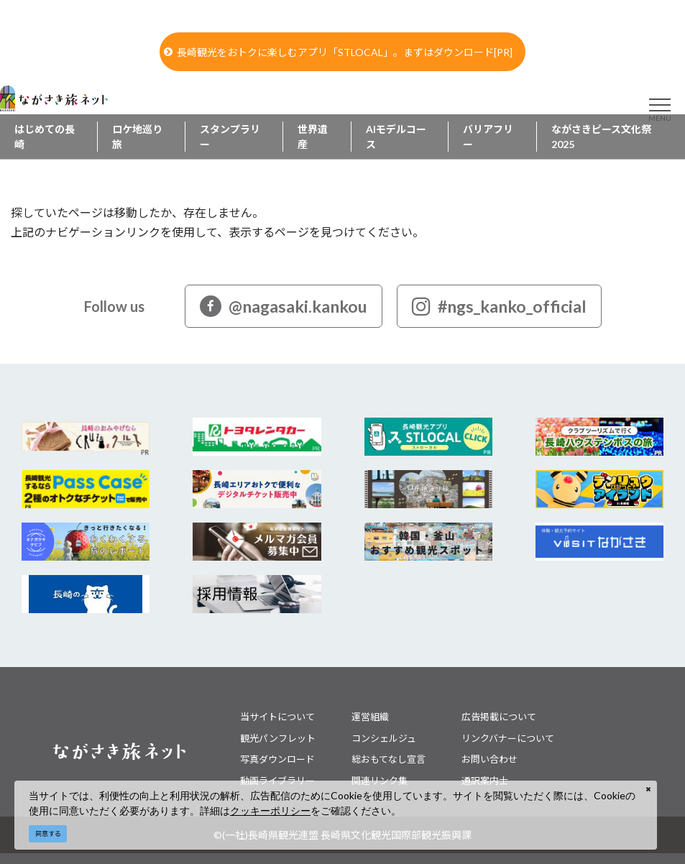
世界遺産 (313, 136)
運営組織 (370, 716)
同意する (48, 833)
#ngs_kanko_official (499, 306)
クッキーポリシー (270, 810)
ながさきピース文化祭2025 (601, 136)
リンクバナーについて (507, 738)
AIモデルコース (396, 136)
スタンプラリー (230, 136)
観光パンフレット (278, 738)
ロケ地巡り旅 (137, 136)
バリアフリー (488, 136)
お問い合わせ (489, 759)
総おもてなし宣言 (388, 759)
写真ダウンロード (277, 759)
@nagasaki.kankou (283, 306)
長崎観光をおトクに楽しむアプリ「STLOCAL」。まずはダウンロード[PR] (338, 52)
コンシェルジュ (383, 738)
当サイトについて (277, 716)
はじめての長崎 (44, 136)
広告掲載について (498, 716)
